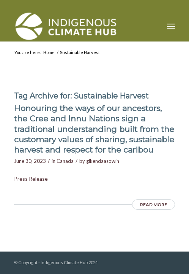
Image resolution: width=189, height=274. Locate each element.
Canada (65, 161)
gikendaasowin (102, 161)
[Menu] (171, 26)
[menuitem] (171, 26)
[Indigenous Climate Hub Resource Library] (78, 26)
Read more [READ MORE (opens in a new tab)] (153, 204)
